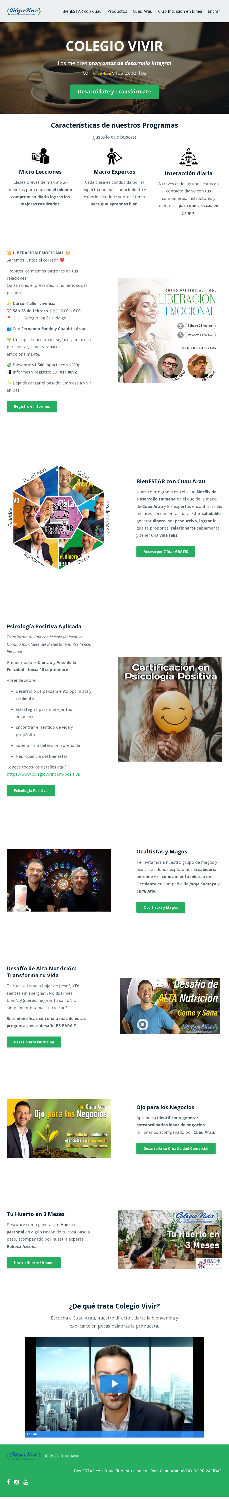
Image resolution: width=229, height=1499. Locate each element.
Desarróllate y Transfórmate (114, 91)
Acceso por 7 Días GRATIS (166, 551)
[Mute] (181, 1434)
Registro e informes (32, 406)
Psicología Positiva (31, 790)
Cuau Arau (143, 11)
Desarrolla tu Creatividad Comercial (176, 1148)
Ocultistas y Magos (161, 907)
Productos (117, 11)
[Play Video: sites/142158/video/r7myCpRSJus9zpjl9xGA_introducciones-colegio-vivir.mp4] (114, 1383)
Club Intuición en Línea (180, 11)
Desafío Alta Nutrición (34, 1042)
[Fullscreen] (199, 1434)
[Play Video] (29, 1434)
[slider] (110, 1434)
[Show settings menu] (190, 1434)
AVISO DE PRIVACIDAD (201, 1472)
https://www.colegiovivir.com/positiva (43, 774)
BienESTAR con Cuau (82, 11)
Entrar (214, 11)
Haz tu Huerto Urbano (33, 1262)
